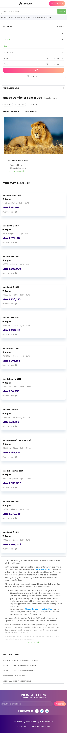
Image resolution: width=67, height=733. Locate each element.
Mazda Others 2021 (12, 195)
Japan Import (30, 111)
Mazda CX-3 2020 (11, 256)
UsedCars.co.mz (43, 569)
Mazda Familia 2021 (12, 379)
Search (62, 11)
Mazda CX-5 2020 (11, 348)
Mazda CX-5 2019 (11, 226)
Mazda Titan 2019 (11, 317)
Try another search (16, 171)
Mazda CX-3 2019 (11, 532)
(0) (33, 70)
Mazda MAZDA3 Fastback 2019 (17, 440)
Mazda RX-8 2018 (10, 409)
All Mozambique (11, 111)
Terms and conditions (40, 726)
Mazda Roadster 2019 (13, 471)
